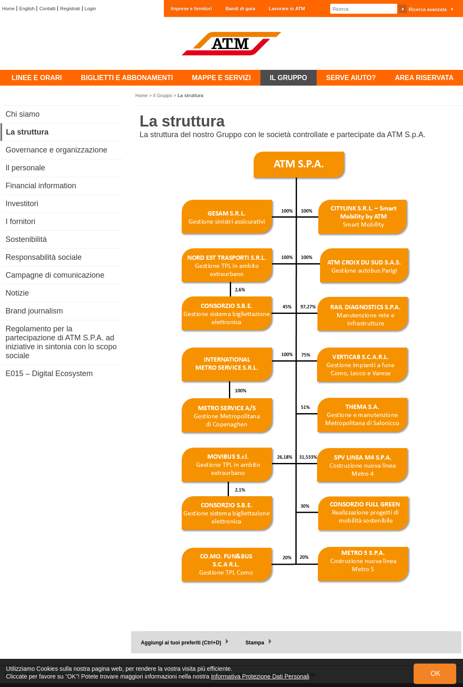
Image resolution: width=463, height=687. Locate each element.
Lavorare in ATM (287, 8)
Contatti (47, 8)
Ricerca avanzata (427, 9)
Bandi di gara (240, 8)
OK (435, 673)
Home (8, 8)
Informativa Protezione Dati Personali (260, 676)
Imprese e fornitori (191, 8)
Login (90, 8)
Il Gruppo (162, 95)
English (26, 8)
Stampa (255, 643)
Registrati (70, 8)
